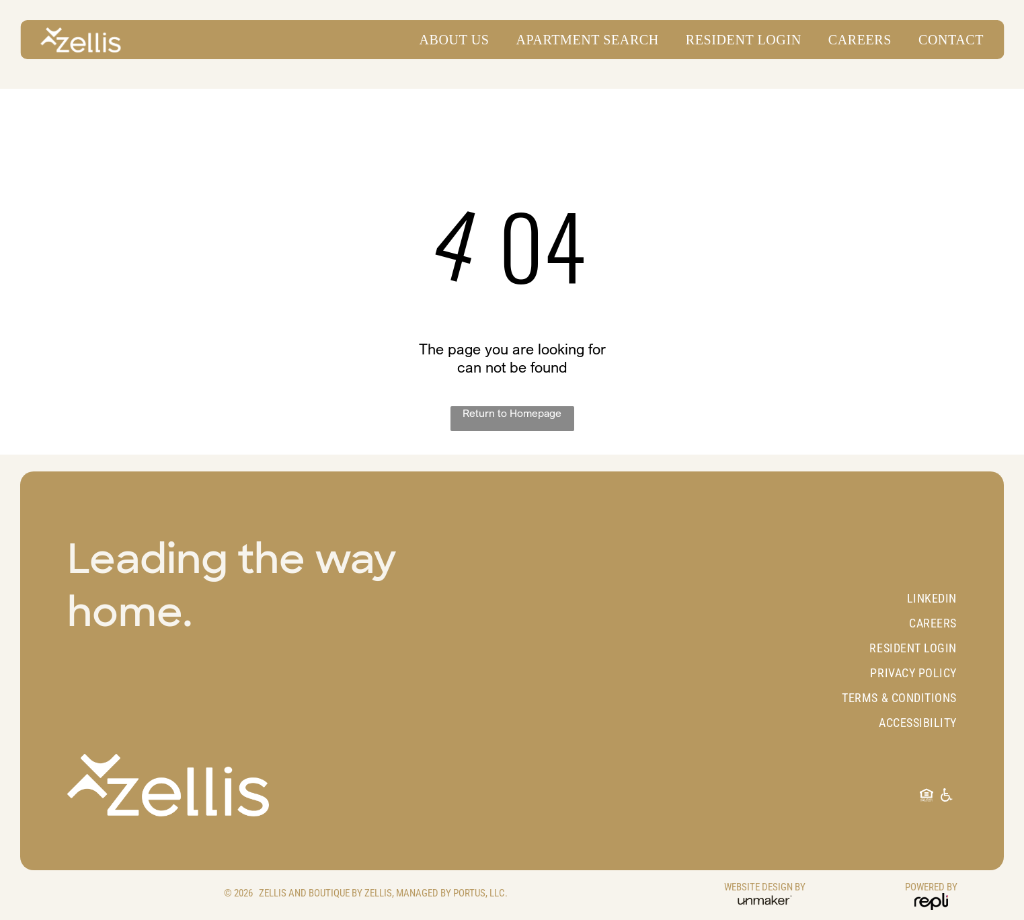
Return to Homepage (512, 413)
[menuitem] (447, 40)
